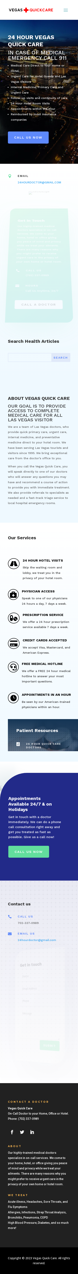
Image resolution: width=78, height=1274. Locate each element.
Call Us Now (29, 852)
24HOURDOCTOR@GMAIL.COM (39, 182)
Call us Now (28, 137)
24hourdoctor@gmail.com (37, 940)
